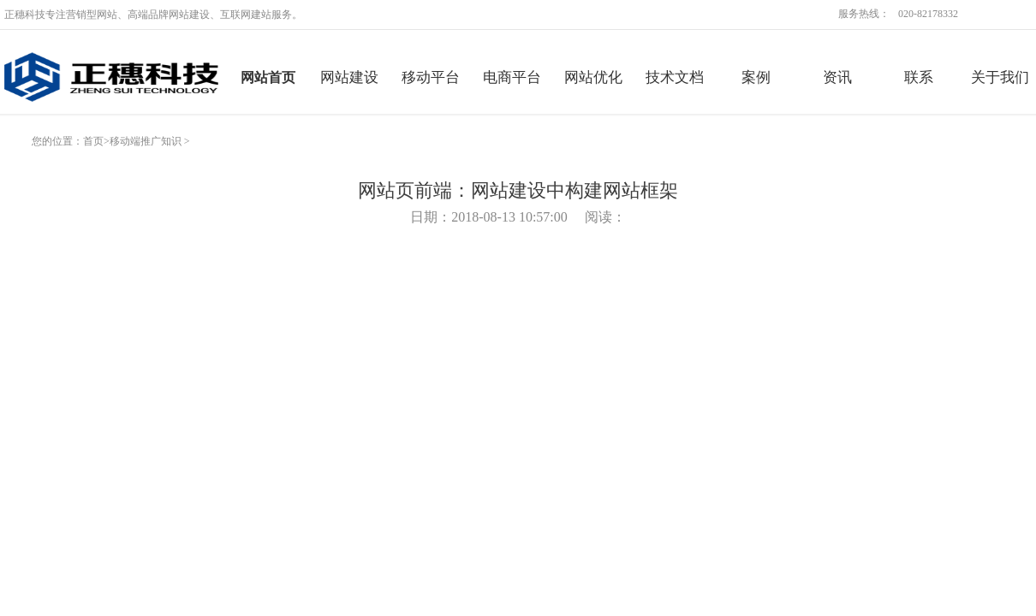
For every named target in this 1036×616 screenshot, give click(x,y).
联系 (918, 77)
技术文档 (675, 77)
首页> (96, 141)
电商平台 (512, 77)
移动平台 (431, 77)
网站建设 (349, 77)
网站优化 (593, 77)
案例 (756, 77)
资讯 (837, 77)
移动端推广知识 (146, 141)
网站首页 (268, 77)
